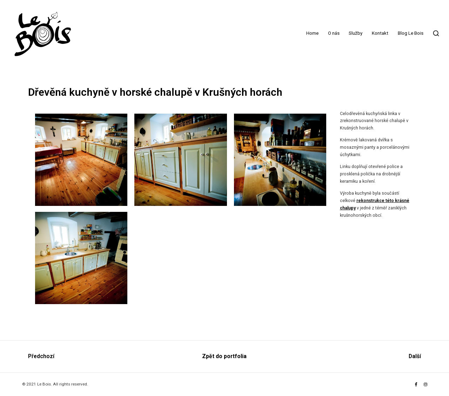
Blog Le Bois (410, 33)
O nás (334, 33)
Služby (355, 33)
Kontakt (380, 33)
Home (312, 33)
